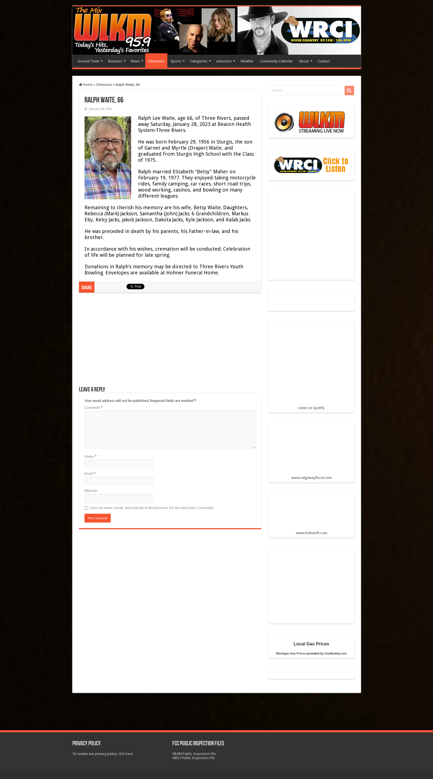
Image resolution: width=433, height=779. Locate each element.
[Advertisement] (170, 342)
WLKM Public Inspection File (194, 754)
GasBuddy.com (336, 653)
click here (125, 754)
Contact (324, 61)
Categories (198, 61)
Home (86, 85)
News (135, 61)
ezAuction (224, 61)
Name (91, 456)
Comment (94, 408)
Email (90, 473)
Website (91, 491)
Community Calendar (276, 61)
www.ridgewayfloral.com (311, 454)
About (304, 61)
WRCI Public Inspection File (193, 758)
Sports (176, 61)
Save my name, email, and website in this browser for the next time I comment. (152, 508)
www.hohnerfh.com (311, 533)
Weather (247, 61)
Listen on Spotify (311, 368)
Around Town (88, 61)
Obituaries (156, 61)
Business (115, 61)
